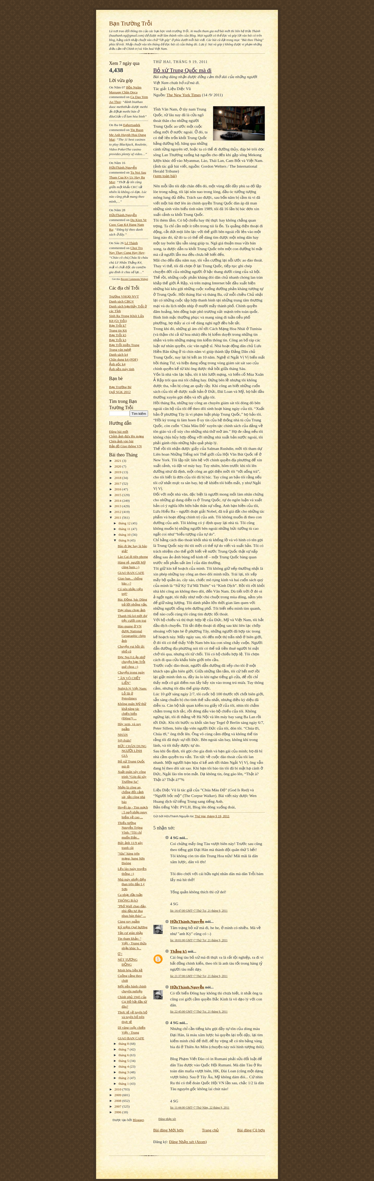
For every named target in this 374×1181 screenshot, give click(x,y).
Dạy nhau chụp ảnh (131, 610)
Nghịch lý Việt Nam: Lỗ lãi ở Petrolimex (132, 693)
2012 (118, 512)
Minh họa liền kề (130, 970)
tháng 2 (124, 1078)
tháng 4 (124, 1066)
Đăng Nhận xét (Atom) (188, 1141)
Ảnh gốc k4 (117, 364)
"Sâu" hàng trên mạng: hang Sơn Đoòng (131, 858)
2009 (118, 1095)
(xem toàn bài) (165, 176)
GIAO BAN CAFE (131, 573)
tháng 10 (125, 535)
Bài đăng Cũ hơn (251, 1130)
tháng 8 (124, 1044)
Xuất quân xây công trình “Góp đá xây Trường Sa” (132, 776)
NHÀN (123, 735)
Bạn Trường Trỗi (130, 23)
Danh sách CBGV (121, 301)
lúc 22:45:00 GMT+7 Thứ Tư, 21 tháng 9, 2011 (199, 1011)
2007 (118, 1106)
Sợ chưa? (124, 740)
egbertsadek (131, 125)
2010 (118, 1089)
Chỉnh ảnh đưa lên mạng (126, 436)
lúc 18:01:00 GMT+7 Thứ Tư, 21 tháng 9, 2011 (199, 940)
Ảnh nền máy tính (121, 369)
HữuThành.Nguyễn (123, 167)
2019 (118, 472)
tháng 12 (125, 523)
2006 (118, 1112)
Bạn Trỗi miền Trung (124, 345)
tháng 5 (124, 1061)
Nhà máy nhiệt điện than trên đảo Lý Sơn (132, 884)
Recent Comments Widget (134, 279)
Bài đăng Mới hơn (168, 1130)
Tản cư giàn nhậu (130, 933)
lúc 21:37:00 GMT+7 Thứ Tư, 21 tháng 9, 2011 (199, 976)
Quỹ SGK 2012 (120, 392)
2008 (118, 1101)
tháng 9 (124, 540)
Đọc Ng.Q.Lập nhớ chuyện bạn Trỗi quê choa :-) (131, 662)
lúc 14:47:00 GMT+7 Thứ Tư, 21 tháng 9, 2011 (199, 910)
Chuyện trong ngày (131, 672)
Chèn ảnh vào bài (121, 441)
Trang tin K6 (118, 330)
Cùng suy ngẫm (129, 921)
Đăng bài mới (118, 432)
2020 (118, 466)
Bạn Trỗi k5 (117, 335)
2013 (118, 506)
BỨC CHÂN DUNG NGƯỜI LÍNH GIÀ (132, 751)
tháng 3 (124, 1072)
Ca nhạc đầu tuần (130, 895)
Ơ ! (120, 954)
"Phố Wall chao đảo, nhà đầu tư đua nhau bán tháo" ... (132, 911)
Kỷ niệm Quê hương (132, 927)
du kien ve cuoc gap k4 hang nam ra (128, 224)
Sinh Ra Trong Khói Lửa (126, 316)
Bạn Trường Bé (120, 387)
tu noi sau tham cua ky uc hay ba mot (127, 177)
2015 (118, 495)
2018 (118, 478)
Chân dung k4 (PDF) (123, 359)
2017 (118, 483)
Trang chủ (210, 1130)
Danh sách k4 (118, 354)
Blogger (138, 1120)
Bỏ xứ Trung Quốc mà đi (182, 70)
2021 (118, 461)
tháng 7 (124, 1049)
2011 (118, 517)
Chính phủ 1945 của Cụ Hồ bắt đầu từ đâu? (132, 1001)
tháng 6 (124, 1055)
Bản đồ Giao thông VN (125, 446)
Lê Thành (131, 243)
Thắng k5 (178, 951)
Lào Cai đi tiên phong (133, 557)
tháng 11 (125, 529)
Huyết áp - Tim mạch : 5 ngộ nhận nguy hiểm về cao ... (133, 812)
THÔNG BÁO (128, 900)
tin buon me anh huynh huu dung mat (127, 134)
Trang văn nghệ (120, 350)
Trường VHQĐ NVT (124, 296)
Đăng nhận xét (167, 1119)
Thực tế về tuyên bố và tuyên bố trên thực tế (132, 1017)
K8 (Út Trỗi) (118, 321)
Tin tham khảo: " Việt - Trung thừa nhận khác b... (132, 943)
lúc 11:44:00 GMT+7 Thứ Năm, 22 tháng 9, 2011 (199, 1107)
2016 (118, 489)
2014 (118, 501)
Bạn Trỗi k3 (117, 340)
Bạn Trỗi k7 (117, 325)
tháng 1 (124, 1084)
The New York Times (183, 95)
